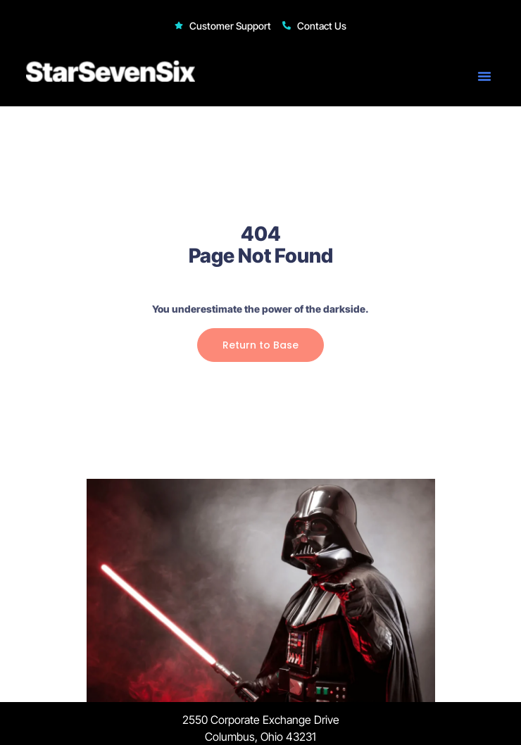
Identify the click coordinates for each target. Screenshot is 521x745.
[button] (484, 76)
